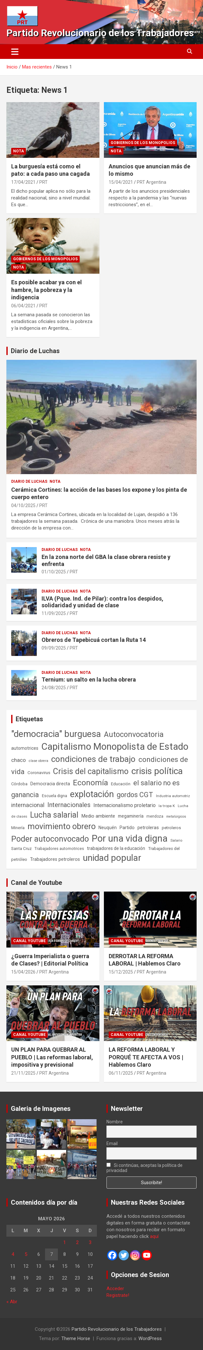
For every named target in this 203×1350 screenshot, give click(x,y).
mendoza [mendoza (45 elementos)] (154, 816)
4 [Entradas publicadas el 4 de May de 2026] (13, 1254)
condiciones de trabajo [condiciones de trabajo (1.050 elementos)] (93, 759)
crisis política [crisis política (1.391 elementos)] (157, 771)
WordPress (150, 1338)
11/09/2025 (54, 613)
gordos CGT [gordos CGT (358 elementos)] (135, 795)
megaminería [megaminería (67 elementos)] (131, 816)
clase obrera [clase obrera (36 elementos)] (38, 761)
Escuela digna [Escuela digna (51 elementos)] (54, 795)
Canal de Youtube (36, 882)
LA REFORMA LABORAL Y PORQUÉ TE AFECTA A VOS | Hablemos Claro (146, 1057)
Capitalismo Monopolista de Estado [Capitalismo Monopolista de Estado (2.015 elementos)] (114, 746)
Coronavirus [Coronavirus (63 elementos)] (38, 772)
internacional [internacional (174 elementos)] (27, 805)
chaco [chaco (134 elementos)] (18, 760)
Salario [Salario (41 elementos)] (176, 840)
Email (112, 1143)
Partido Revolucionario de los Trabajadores (100, 32)
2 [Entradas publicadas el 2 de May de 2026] (77, 1242)
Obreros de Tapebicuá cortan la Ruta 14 (94, 639)
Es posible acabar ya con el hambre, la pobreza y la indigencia (46, 290)
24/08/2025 (54, 687)
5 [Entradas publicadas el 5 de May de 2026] (26, 1254)
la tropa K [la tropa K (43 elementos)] (167, 806)
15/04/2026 (23, 971)
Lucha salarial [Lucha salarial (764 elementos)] (54, 815)
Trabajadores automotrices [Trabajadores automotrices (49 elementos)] (59, 848)
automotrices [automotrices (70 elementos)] (24, 748)
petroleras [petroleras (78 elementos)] (148, 827)
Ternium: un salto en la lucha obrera (89, 679)
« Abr (11, 1302)
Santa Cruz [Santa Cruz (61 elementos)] (21, 848)
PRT (43, 182)
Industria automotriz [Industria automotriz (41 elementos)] (173, 796)
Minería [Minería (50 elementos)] (18, 827)
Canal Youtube (29, 941)
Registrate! (117, 1295)
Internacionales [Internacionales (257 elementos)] (68, 805)
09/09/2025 (54, 648)
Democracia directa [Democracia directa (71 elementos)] (50, 783)
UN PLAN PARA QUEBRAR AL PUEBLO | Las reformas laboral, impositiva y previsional (52, 1057)
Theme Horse (75, 1338)
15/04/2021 (121, 182)
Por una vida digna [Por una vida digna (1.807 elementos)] (130, 838)
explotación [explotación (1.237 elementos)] (92, 794)
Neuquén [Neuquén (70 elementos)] (107, 827)
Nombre (114, 1121)
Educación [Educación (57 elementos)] (120, 783)
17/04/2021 (23, 182)
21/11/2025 (23, 1073)
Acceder (115, 1288)
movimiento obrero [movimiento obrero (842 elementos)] (61, 826)
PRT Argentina (151, 182)
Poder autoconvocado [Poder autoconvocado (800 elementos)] (50, 839)
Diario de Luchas (35, 351)
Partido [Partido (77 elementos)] (127, 827)
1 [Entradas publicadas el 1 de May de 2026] (64, 1242)
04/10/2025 (23, 505)
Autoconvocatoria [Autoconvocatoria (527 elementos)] (134, 734)
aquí (154, 1236)
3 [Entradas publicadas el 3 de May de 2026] (90, 1242)
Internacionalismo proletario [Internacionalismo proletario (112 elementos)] (124, 805)
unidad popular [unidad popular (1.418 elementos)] (112, 858)
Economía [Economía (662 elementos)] (90, 782)
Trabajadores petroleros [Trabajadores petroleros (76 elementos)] (55, 859)
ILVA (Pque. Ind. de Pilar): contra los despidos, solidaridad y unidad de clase (102, 602)
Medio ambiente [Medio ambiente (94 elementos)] (98, 816)
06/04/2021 (23, 305)
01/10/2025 (54, 571)
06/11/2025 (121, 1073)
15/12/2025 (121, 971)
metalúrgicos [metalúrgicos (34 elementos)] (176, 816)
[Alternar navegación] (14, 51)
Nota (18, 151)
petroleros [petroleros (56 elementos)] (171, 827)
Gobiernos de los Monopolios (143, 143)
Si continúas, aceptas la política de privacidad (144, 1168)
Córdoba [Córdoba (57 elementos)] (19, 783)
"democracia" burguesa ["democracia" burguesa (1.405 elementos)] (56, 734)
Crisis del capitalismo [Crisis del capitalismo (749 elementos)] (91, 771)
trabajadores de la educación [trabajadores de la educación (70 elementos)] (116, 848)
